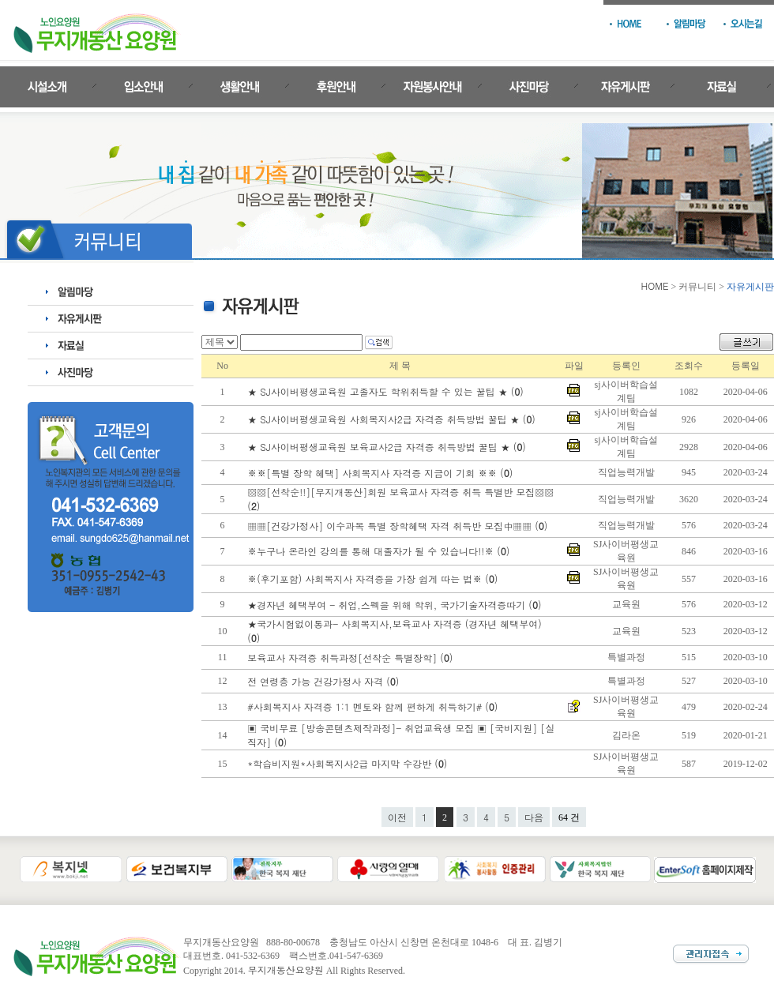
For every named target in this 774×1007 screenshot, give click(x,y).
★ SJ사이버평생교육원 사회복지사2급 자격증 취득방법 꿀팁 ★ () (393, 419)
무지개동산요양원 (286, 969)
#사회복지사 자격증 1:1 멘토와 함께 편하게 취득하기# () (374, 706)
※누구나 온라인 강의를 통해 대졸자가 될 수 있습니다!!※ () (380, 551)
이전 (397, 817)
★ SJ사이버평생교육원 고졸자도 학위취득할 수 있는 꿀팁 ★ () (387, 391)
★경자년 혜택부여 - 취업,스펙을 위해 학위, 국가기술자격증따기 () (395, 604)
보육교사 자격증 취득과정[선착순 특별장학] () (351, 657)
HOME (655, 285)
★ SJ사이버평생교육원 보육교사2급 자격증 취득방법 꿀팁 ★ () (388, 446)
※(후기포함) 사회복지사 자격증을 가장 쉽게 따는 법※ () (374, 578)
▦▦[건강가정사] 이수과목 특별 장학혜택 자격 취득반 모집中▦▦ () (398, 525)
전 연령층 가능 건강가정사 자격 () (324, 681)
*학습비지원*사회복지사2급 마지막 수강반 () (348, 763)
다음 (533, 817)
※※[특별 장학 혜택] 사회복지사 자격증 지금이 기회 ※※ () (381, 472)
